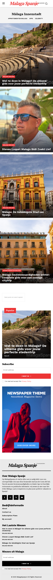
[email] (26, 369)
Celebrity (39, 18)
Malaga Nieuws (8, 76)
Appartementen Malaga (17, 18)
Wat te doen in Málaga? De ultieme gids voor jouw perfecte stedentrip (25, 349)
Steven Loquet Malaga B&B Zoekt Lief (17, 537)
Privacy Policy (26, 381)
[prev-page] (43, 314)
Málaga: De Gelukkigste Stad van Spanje (18, 543)
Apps (31, 18)
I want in (26, 376)
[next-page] (47, 314)
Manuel (6, 356)
